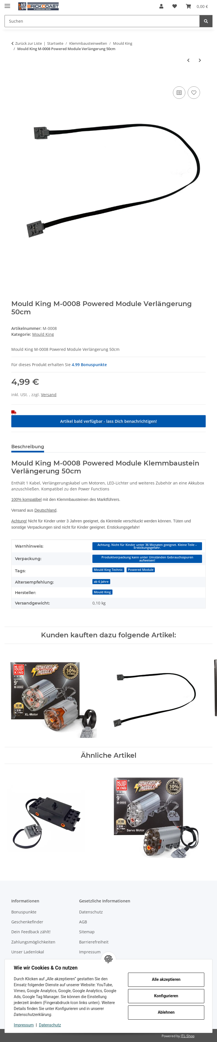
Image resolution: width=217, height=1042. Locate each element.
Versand (49, 394)
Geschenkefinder (27, 921)
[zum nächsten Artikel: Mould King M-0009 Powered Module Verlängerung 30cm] (200, 60)
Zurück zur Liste (28, 43)
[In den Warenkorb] (15, 79)
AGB (83, 921)
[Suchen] (102, 21)
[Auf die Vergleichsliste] (179, 92)
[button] (161, 6)
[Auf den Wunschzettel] (194, 92)
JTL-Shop (187, 1036)
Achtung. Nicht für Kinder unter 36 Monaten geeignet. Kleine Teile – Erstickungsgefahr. (147, 546)
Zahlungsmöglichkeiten (33, 942)
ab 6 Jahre (101, 582)
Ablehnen (166, 1012)
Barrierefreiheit (93, 942)
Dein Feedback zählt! (31, 931)
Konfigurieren (166, 996)
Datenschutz (50, 1025)
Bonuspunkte (23, 912)
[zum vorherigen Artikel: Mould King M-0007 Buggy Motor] (188, 60)
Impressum (24, 1025)
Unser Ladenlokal (27, 952)
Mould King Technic (108, 570)
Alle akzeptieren (166, 979)
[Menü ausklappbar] (7, 3)
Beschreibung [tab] (27, 446)
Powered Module (140, 570)
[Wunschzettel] (174, 6)
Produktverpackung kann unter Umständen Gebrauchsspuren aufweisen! (147, 558)
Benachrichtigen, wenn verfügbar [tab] (92, 446)
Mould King (43, 334)
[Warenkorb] (196, 6)
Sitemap (87, 931)
